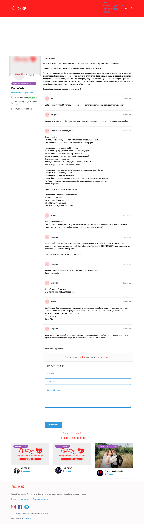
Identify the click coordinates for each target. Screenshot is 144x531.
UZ (126, 8)
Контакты (24, 499)
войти (82, 357)
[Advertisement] (72, 36)
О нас (13, 499)
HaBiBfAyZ (67, 468)
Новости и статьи (110, 9)
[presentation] (64, 415)
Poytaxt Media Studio (114, 471)
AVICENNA (25, 468)
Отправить (53, 424)
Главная (106, 2)
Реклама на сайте (40, 499)
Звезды (106, 12)
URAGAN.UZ (28, 518)
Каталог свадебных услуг (114, 5)
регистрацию (103, 357)
